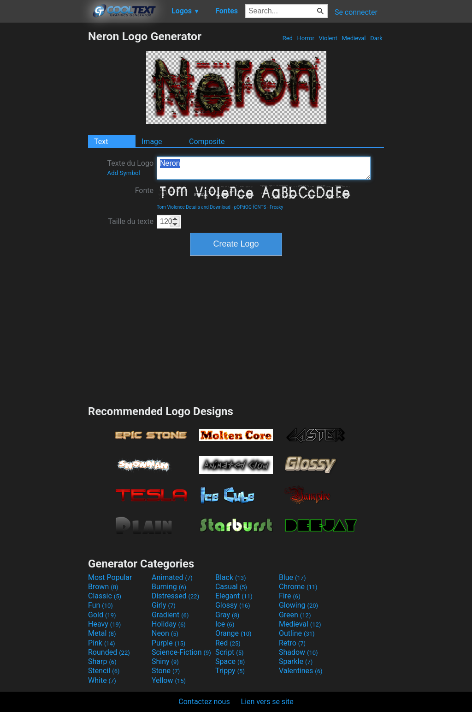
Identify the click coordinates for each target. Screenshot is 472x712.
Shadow (298, 652)
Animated (172, 577)
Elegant (234, 595)
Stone (166, 670)
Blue (292, 577)
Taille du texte (130, 221)
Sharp (102, 661)
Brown (103, 586)
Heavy (104, 624)
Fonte (144, 190)
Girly (164, 605)
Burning (169, 586)
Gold (102, 614)
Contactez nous (204, 701)
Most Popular (110, 577)
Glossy (232, 605)
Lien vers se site (267, 701)
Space (230, 661)
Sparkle (296, 661)
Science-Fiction (181, 652)
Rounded (109, 652)
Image (152, 141)
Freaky (276, 207)
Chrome (298, 586)
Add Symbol (123, 172)
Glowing (298, 605)
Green (295, 614)
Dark (376, 38)
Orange (233, 633)
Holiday (169, 624)
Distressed (175, 595)
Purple (168, 643)
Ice (224, 624)
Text (101, 141)
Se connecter (356, 12)
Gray (227, 614)
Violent (328, 38)
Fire (290, 595)
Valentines (301, 670)
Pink (101, 643)
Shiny (165, 661)
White (102, 680)
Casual (231, 586)
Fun (100, 605)
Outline (297, 633)
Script (229, 652)
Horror (305, 38)
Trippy (230, 670)
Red (287, 38)
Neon (165, 633)
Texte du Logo (130, 167)
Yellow (169, 680)
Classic (104, 595)
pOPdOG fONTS (250, 207)
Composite (207, 141)
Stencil (103, 670)
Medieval (353, 38)
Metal (102, 633)
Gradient (170, 614)
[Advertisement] (44, 168)
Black (230, 577)
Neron (264, 168)
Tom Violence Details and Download (193, 207)
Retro (292, 643)
